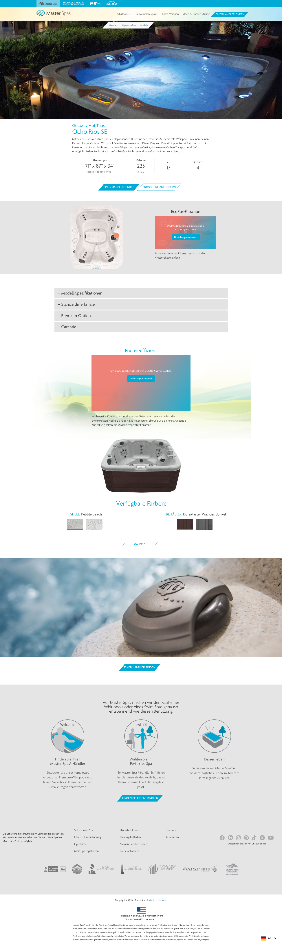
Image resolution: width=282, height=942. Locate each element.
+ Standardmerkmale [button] (76, 304)
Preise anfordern (129, 851)
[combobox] (268, 938)
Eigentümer (80, 844)
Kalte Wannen (170, 14)
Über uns (171, 830)
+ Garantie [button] (67, 326)
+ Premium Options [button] (75, 315)
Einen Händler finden (229, 14)
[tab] (141, 293)
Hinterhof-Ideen (129, 830)
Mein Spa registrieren (86, 851)
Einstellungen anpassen (185, 237)
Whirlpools (124, 14)
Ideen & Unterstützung (196, 14)
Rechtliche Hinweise (157, 900)
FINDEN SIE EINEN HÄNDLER (140, 798)
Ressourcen (172, 837)
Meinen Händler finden (133, 844)
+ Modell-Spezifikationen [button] (80, 293)
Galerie (139, 544)
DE (266, 938)
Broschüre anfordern (159, 187)
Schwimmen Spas (147, 14)
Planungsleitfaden (130, 837)
